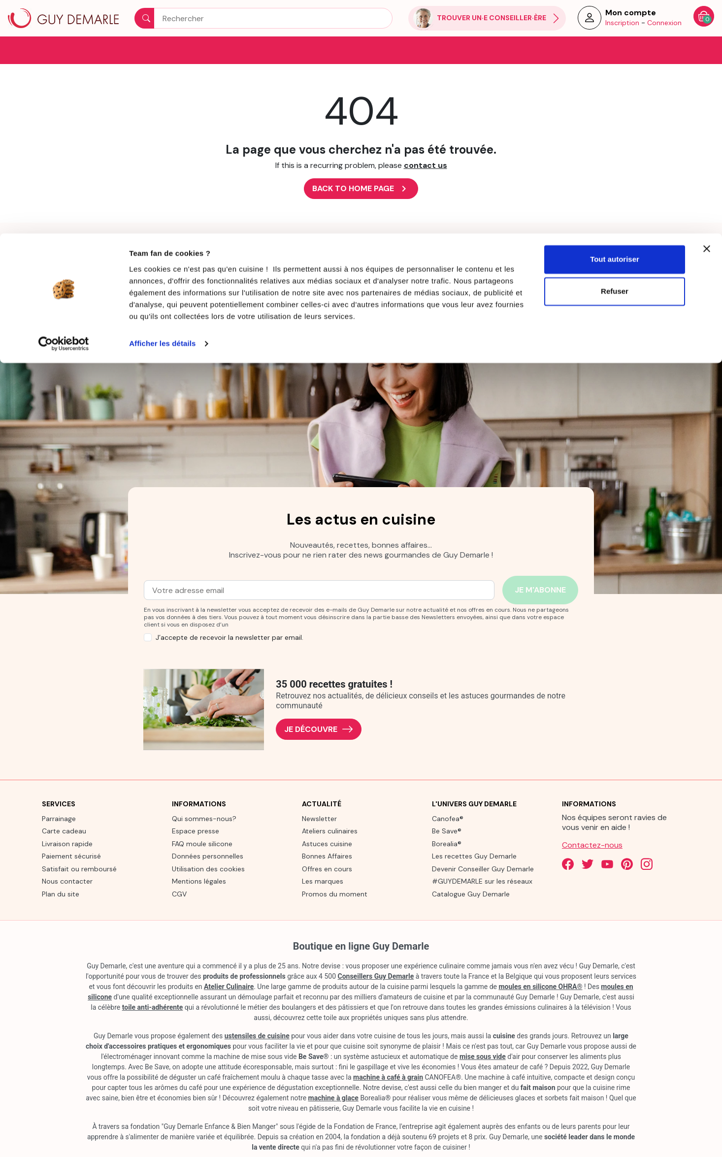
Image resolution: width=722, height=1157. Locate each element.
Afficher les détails (162, 110)
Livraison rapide (67, 842)
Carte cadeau (64, 830)
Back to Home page (361, 188)
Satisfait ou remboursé (79, 867)
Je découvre (318, 729)
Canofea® (447, 817)
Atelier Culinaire (229, 986)
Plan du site (60, 893)
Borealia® (446, 842)
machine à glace (333, 1097)
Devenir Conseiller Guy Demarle (483, 867)
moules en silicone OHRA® (540, 986)
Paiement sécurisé (71, 855)
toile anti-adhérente (152, 1007)
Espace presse (195, 830)
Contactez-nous (592, 844)
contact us (425, 165)
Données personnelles (207, 855)
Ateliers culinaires (330, 830)
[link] (90, 278)
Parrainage (59, 817)
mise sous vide (482, 1056)
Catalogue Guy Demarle (471, 893)
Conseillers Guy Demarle (376, 976)
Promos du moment (334, 893)
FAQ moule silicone (202, 842)
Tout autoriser (614, 26)
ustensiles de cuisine (257, 1035)
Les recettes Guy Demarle (474, 855)
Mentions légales (199, 880)
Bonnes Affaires (327, 855)
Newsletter (319, 817)
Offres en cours (327, 867)
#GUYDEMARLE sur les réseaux (482, 880)
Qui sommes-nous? (204, 817)
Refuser (614, 58)
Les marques (322, 880)
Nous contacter (67, 880)
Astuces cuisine (327, 842)
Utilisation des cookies (208, 867)
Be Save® (446, 830)
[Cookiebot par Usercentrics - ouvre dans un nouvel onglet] (64, 110)
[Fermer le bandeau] (706, 15)
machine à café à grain (388, 1077)
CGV (179, 893)
